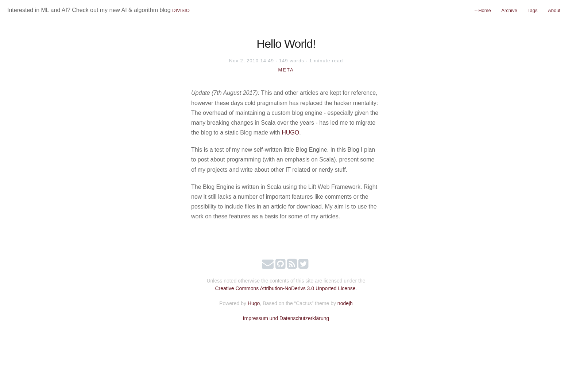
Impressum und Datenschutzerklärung (286, 318)
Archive (509, 10)
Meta (286, 70)
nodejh (345, 303)
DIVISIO (181, 10)
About (554, 10)
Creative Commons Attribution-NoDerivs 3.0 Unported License (285, 288)
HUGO (290, 132)
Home (482, 10)
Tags (532, 10)
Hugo (254, 303)
